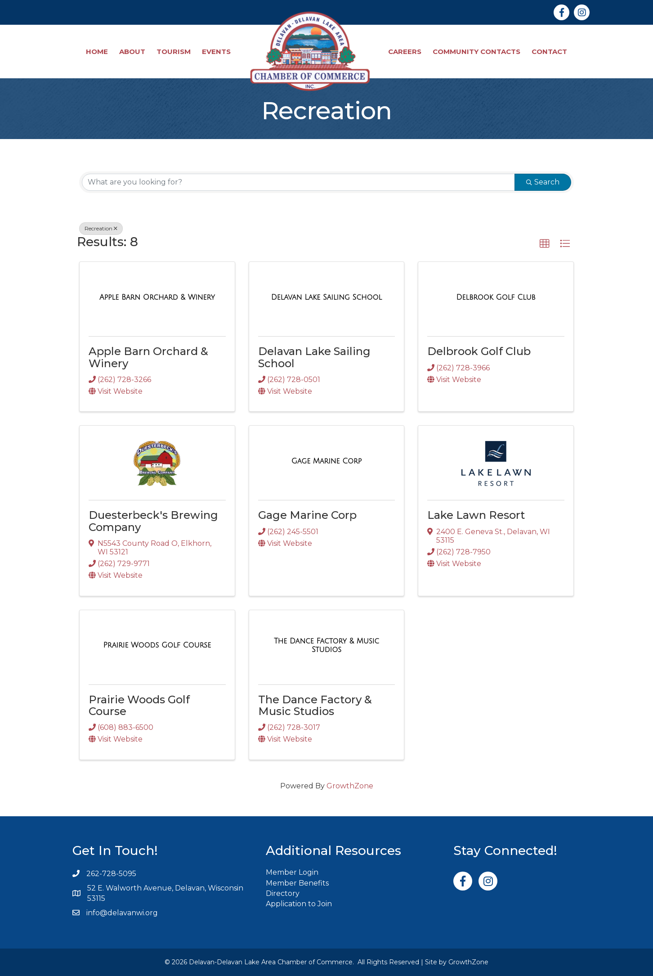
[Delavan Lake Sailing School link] (326, 297)
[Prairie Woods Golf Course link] (157, 645)
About (132, 51)
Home (97, 51)
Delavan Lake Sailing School (314, 357)
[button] (545, 244)
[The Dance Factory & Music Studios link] (326, 645)
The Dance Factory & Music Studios (315, 705)
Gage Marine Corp (307, 515)
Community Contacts (476, 51)
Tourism (174, 51)
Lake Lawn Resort (476, 515)
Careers (404, 51)
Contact (549, 51)
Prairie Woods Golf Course (139, 705)
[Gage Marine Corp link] (326, 461)
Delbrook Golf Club (479, 351)
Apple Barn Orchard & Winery (148, 357)
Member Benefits (297, 883)
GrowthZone (349, 786)
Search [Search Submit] (542, 182)
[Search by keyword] (298, 182)
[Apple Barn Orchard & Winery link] (157, 297)
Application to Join (299, 904)
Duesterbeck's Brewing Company (153, 520)
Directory (283, 893)
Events (216, 51)
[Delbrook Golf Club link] (495, 297)
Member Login (292, 872)
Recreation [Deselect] (101, 228)
